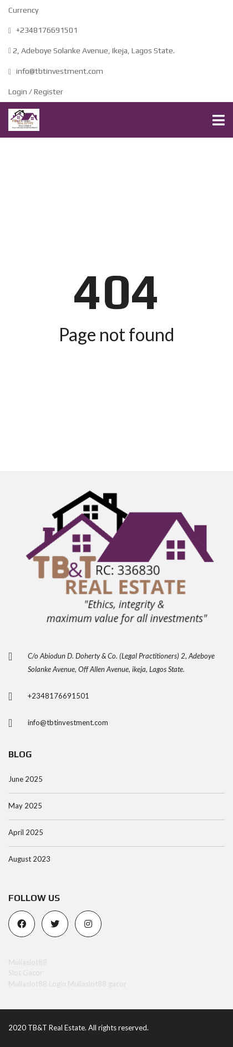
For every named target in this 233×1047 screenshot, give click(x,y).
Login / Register (35, 91)
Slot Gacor (25, 972)
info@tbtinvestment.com (55, 71)
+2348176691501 (43, 30)
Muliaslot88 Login (37, 983)
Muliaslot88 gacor (97, 983)
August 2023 (29, 858)
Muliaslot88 (27, 962)
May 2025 (25, 805)
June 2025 (25, 779)
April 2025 (25, 832)
